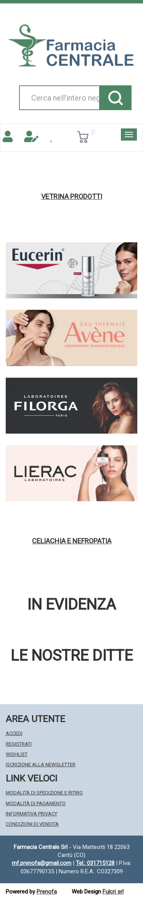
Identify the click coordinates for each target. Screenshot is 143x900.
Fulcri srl (113, 891)
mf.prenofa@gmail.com (41, 863)
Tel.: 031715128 (95, 863)
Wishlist (16, 754)
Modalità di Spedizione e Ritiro (44, 793)
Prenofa (47, 891)
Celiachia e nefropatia (71, 541)
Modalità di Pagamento (36, 803)
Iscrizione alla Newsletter (41, 764)
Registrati (19, 744)
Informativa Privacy (31, 814)
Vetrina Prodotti (71, 196)
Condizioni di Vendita (32, 824)
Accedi (14, 733)
